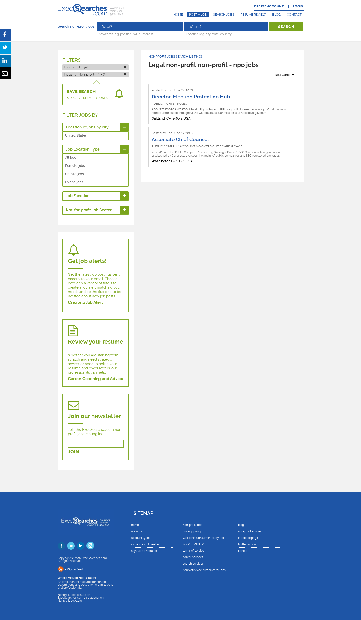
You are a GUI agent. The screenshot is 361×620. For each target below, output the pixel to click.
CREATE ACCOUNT (269, 6)
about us (137, 531)
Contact (294, 14)
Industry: (95, 74)
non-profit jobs (192, 525)
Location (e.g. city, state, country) (209, 34)
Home (178, 14)
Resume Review (253, 14)
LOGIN (298, 6)
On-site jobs (74, 174)
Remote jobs (75, 166)
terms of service (193, 550)
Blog (276, 14)
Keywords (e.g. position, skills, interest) (125, 34)
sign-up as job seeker (145, 544)
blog (241, 525)
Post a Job (198, 14)
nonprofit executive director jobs (204, 570)
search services (193, 563)
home (135, 525)
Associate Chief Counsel (180, 139)
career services (193, 557)
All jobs (71, 157)
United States (76, 135)
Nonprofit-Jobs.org (70, 600)
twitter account (248, 544)
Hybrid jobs (74, 182)
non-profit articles (250, 531)
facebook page (248, 538)
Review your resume (95, 341)
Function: (95, 67)
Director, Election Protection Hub (191, 97)
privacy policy (192, 531)
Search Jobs (223, 14)
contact (243, 551)
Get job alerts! (87, 261)
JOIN (73, 452)
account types (140, 538)
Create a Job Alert (85, 302)
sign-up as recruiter (144, 551)
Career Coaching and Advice (95, 378)
